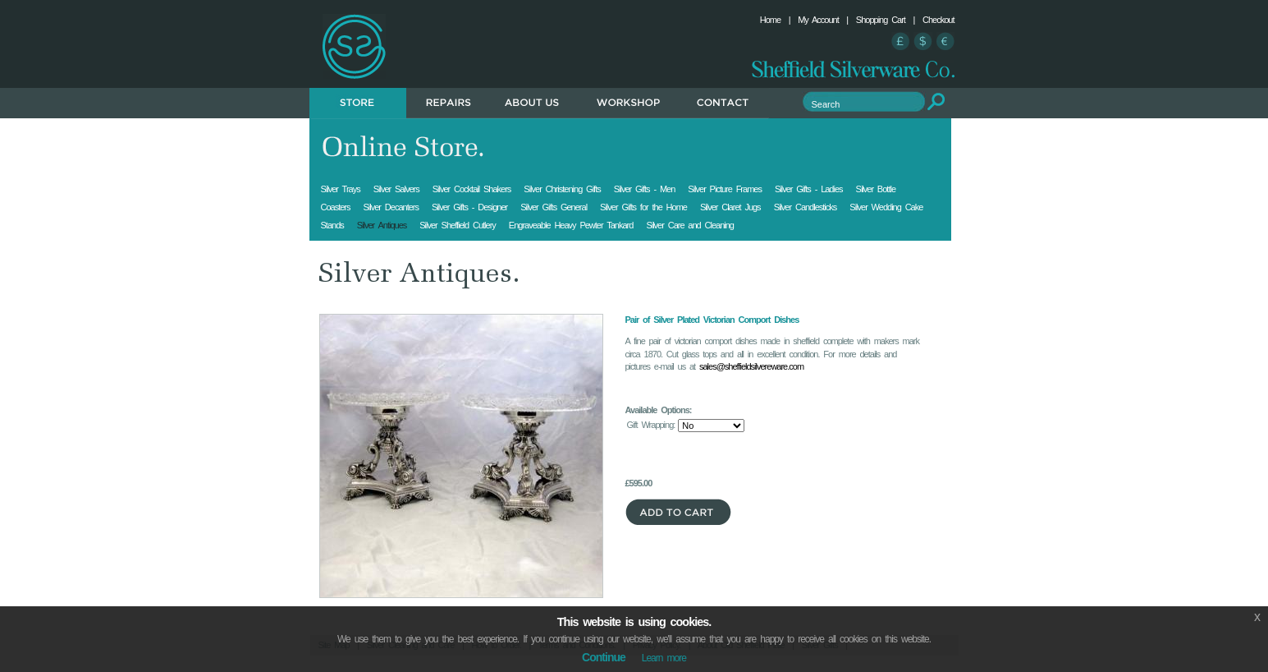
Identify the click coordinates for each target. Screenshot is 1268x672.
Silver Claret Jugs (730, 207)
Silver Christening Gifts (562, 189)
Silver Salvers (396, 189)
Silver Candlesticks (805, 207)
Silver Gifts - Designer (469, 207)
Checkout (938, 20)
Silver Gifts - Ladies (809, 189)
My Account (818, 20)
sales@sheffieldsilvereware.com (751, 366)
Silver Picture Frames (725, 189)
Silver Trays (340, 189)
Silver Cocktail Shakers (472, 189)
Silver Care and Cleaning (690, 225)
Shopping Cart (880, 20)
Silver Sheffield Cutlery (457, 225)
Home (770, 20)
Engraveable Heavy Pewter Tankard (571, 225)
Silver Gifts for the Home (643, 207)
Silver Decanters (391, 207)
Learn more (664, 658)
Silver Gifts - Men (644, 189)
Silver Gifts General (553, 207)
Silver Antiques (382, 225)
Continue (603, 657)
